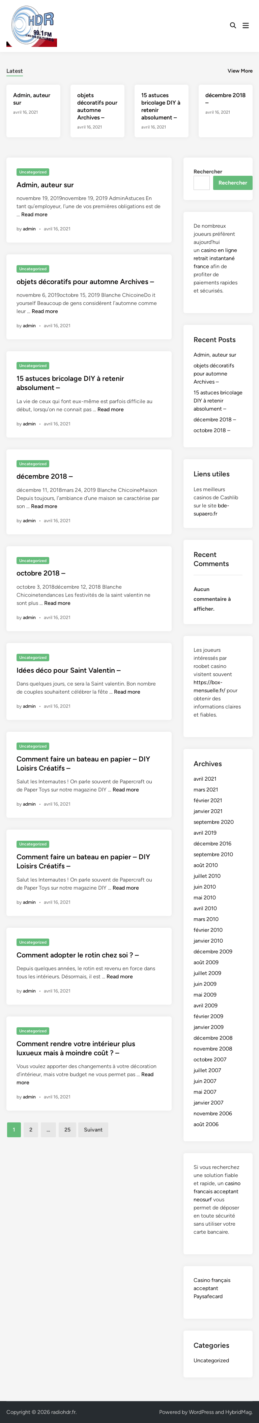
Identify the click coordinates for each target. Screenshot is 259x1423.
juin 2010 (205, 887)
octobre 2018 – (41, 573)
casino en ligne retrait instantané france (215, 258)
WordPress (201, 1412)
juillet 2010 (207, 876)
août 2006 (206, 1124)
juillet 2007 (207, 1070)
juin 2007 (205, 1081)
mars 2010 (206, 919)
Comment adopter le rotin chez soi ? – (78, 955)
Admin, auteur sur (45, 184)
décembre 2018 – (45, 476)
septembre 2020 (214, 822)
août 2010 (206, 865)
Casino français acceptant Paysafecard (212, 1288)
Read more (34, 214)
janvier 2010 (208, 941)
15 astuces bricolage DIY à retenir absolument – (218, 400)
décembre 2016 (212, 843)
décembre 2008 (213, 1038)
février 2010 (208, 930)
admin (29, 229)
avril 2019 (205, 833)
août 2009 (206, 962)
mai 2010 (205, 897)
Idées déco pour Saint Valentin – (69, 670)
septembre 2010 (213, 854)
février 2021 (208, 800)
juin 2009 (205, 984)
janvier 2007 (209, 1102)
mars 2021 (206, 789)
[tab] (14, 70)
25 (67, 1129)
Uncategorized (33, 172)
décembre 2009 (213, 951)
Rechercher (208, 171)
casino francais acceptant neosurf (217, 1191)
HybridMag (238, 1412)
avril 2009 (206, 1005)
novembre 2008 (213, 1048)
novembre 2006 (213, 1113)
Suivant (93, 1129)
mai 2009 (205, 995)
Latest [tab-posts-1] (14, 70)
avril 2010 (205, 908)
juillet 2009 (207, 973)
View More (240, 71)
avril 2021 (205, 779)
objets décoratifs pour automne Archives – (85, 281)
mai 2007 (205, 1092)
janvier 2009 (209, 1027)
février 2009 (208, 1016)
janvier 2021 (208, 811)
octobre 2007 (210, 1059)
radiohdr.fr (63, 1412)
